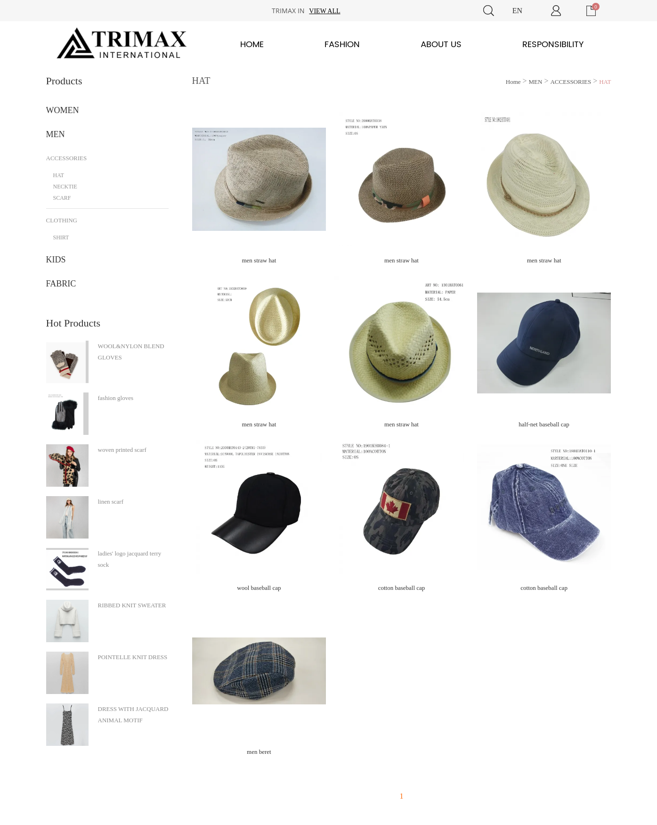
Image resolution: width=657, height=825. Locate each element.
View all (324, 11)
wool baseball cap (259, 587)
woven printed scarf (122, 449)
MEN (55, 134)
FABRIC (61, 283)
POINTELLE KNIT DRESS (133, 657)
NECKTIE (65, 186)
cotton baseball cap (401, 587)
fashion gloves (115, 397)
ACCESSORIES (66, 158)
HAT (58, 175)
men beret (259, 751)
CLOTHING (61, 220)
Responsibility (553, 44)
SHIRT (61, 237)
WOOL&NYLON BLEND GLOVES (131, 352)
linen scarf (111, 501)
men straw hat (259, 260)
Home (252, 44)
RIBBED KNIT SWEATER (132, 605)
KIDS (56, 259)
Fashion (342, 44)
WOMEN (62, 110)
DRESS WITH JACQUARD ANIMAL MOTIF (133, 714)
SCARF (62, 198)
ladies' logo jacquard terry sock (130, 559)
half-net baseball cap (544, 424)
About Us (441, 44)
